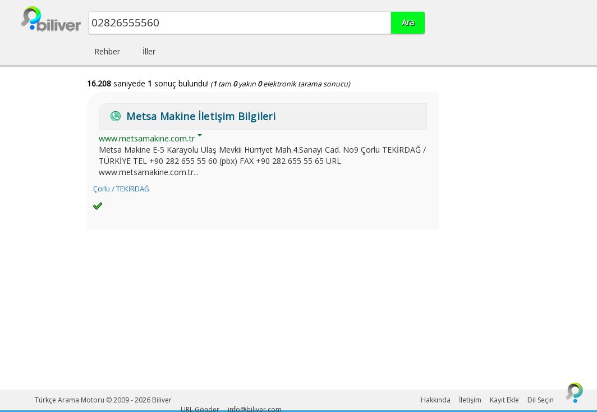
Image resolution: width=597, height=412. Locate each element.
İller (149, 51)
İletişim (470, 400)
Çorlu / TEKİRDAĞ (121, 189)
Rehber (107, 51)
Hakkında (436, 400)
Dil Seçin (540, 400)
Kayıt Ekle (504, 400)
